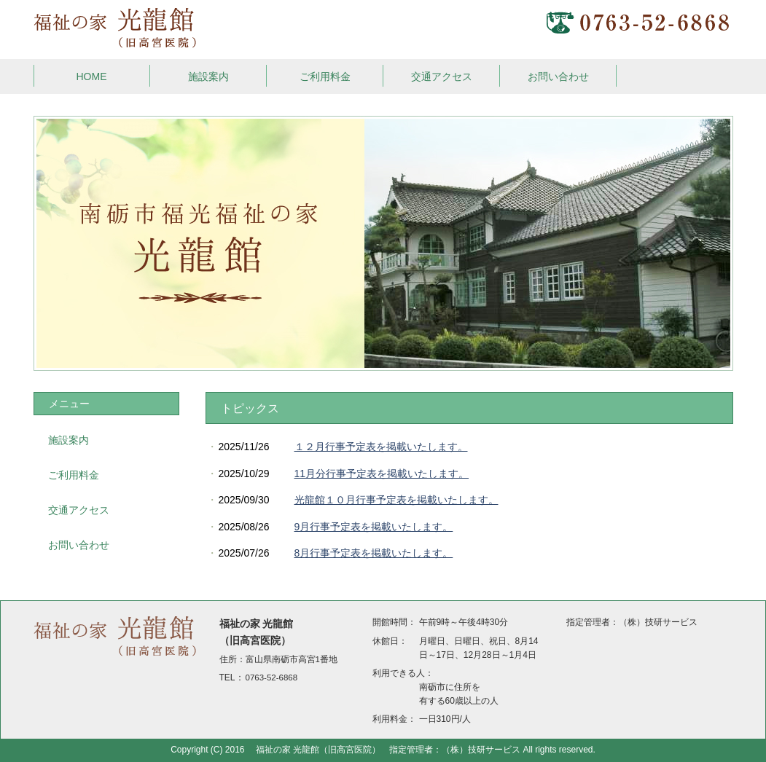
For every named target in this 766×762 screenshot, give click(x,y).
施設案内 (208, 76)
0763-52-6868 (272, 677)
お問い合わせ (558, 76)
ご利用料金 (325, 76)
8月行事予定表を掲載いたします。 (373, 553)
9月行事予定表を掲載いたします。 (373, 527)
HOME (92, 76)
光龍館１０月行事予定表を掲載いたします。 (396, 500)
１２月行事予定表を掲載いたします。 (381, 446)
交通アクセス (441, 76)
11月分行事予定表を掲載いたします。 (381, 473)
